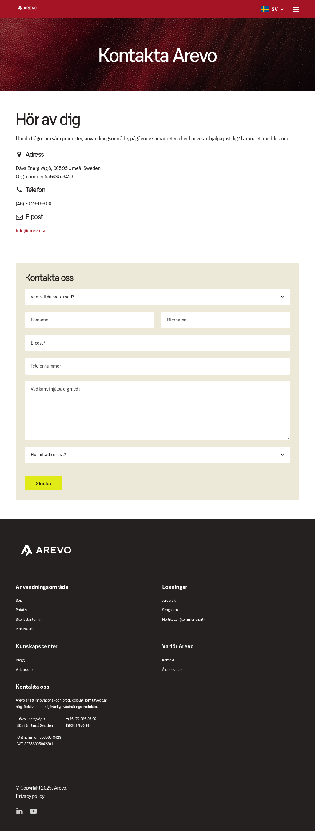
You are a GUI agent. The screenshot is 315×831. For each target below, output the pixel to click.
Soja (19, 600)
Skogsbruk (170, 609)
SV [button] (269, 9)
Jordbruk (168, 600)
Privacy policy (30, 796)
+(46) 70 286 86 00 (81, 718)
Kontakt (168, 660)
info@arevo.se (31, 230)
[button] (296, 9)
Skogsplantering (28, 619)
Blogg (20, 660)
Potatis (21, 609)
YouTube (35, 811)
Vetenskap (24, 669)
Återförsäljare (173, 669)
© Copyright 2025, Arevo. (41, 787)
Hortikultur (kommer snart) (183, 619)
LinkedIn (21, 811)
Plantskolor (25, 629)
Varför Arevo (177, 646)
